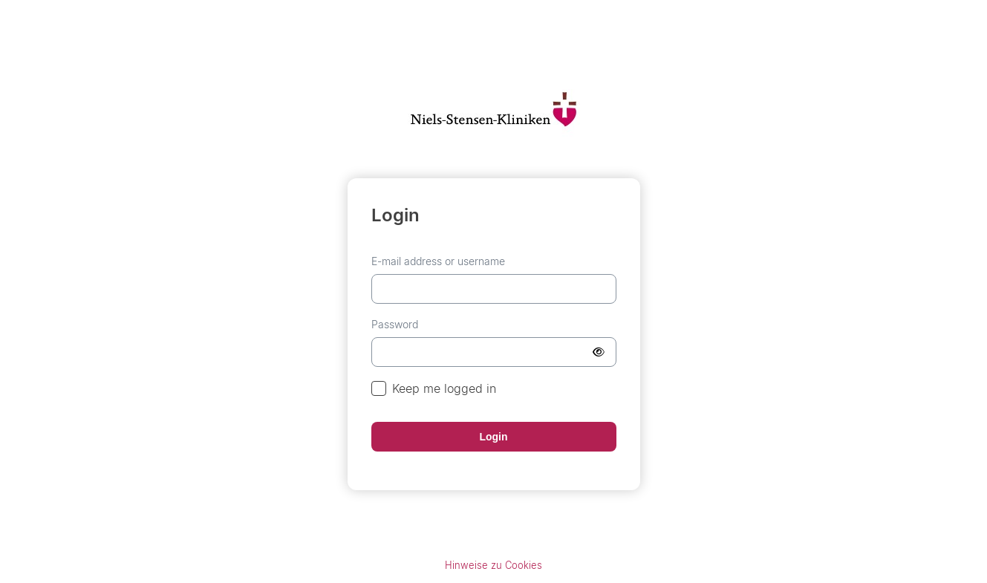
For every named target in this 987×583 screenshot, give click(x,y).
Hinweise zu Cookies (493, 565)
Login (493, 437)
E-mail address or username (438, 261)
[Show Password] (598, 352)
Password (394, 324)
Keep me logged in (433, 389)
